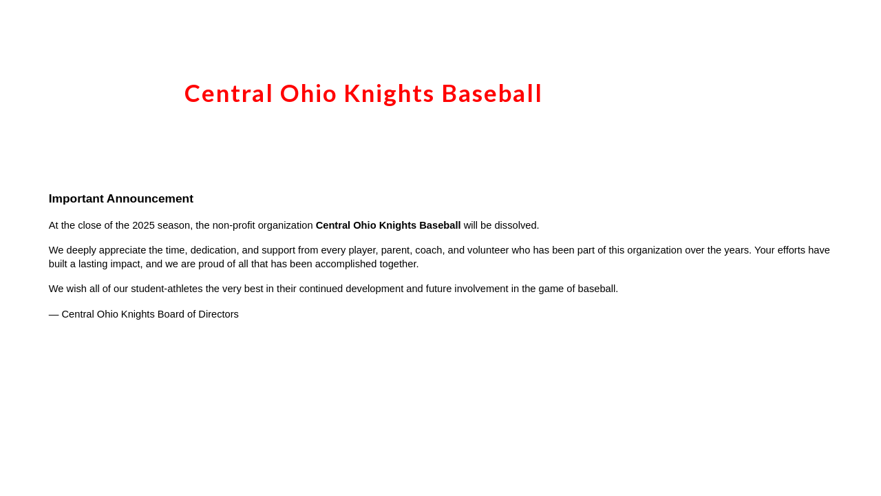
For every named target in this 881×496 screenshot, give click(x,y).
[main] (440, 86)
